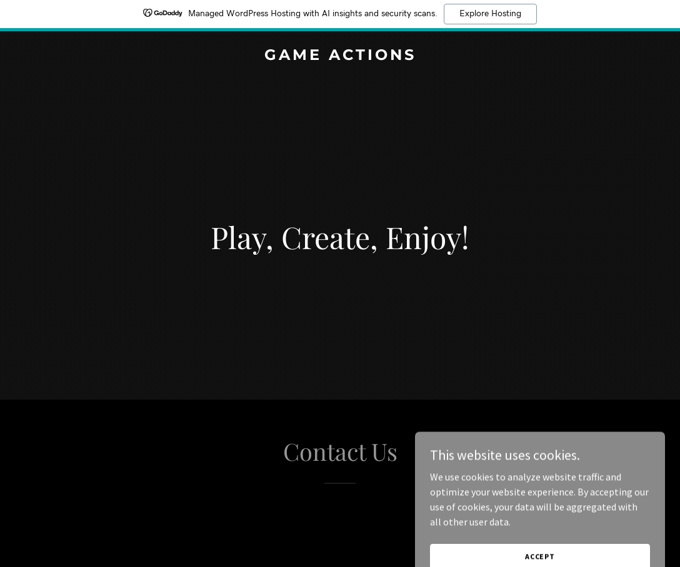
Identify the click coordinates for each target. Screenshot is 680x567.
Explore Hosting (490, 13)
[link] (340, 56)
